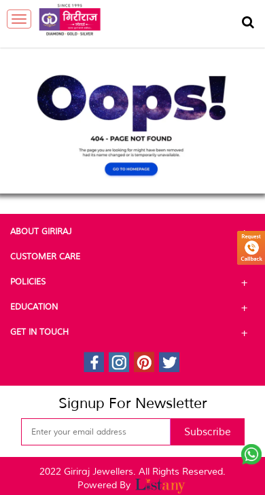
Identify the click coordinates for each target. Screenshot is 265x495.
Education (132, 307)
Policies (132, 282)
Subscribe (207, 432)
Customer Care (132, 257)
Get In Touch (132, 332)
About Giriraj (132, 232)
